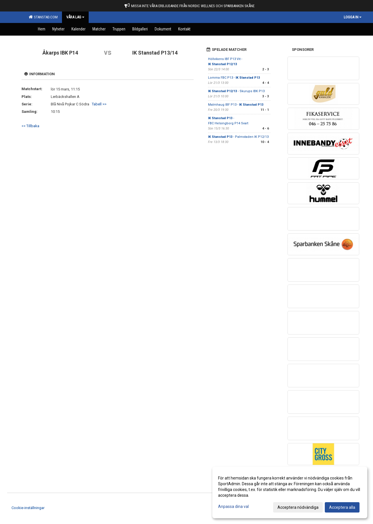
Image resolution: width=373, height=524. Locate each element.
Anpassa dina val (233, 506)
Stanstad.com (43, 17)
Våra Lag (75, 17)
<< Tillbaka (30, 126)
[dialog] (289, 492)
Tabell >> (99, 104)
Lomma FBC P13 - (234, 78)
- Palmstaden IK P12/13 (238, 137)
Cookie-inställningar (27, 508)
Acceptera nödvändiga (297, 507)
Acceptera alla (342, 507)
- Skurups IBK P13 (236, 91)
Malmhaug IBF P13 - (235, 105)
